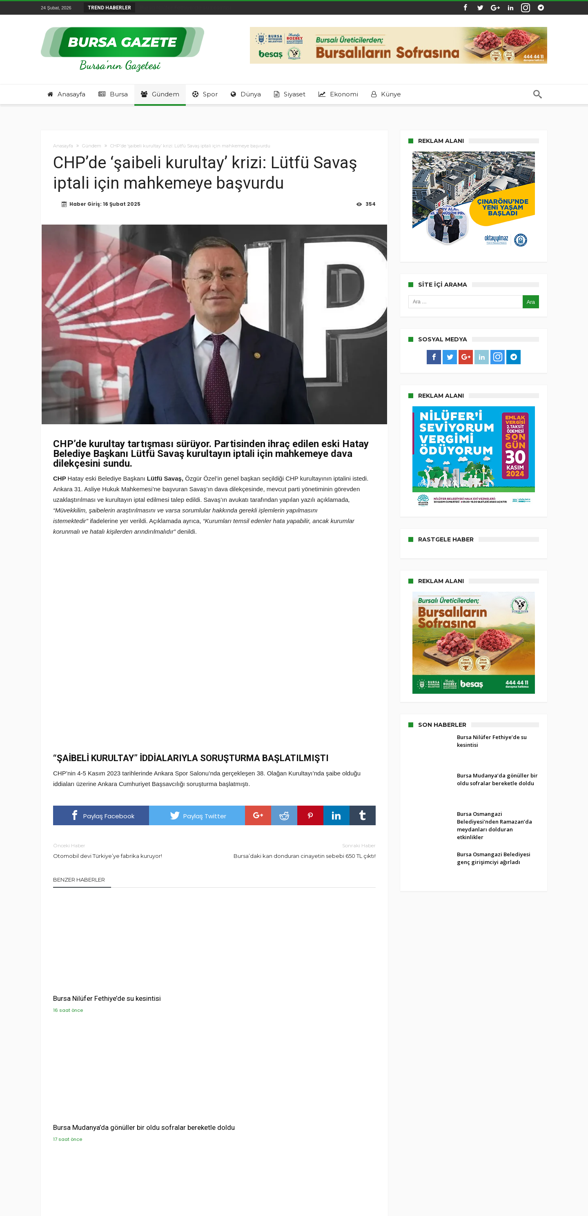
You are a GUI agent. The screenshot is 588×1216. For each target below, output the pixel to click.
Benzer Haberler (79, 880)
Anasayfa (63, 146)
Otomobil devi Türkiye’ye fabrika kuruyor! (127, 851)
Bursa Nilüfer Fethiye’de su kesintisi (93, 984)
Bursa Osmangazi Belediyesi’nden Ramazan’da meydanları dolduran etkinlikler (320, 988)
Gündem (91, 146)
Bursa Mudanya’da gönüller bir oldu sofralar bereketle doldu (209, 984)
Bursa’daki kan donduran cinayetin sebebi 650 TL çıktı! (301, 851)
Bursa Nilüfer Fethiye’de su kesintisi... (185, 7)
